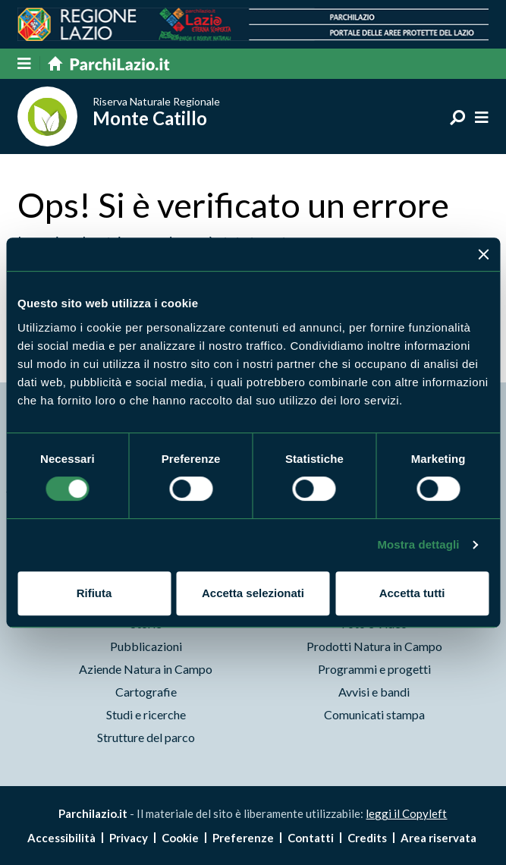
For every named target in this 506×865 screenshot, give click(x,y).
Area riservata (438, 838)
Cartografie (146, 691)
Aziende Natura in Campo (145, 669)
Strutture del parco (146, 737)
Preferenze (243, 838)
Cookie (180, 838)
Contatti (311, 838)
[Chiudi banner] (483, 254)
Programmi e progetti (374, 669)
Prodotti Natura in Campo (374, 646)
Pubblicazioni (146, 646)
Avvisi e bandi (374, 691)
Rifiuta (94, 593)
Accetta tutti (412, 593)
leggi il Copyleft (406, 813)
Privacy (128, 838)
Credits (367, 838)
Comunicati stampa (374, 714)
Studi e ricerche (146, 714)
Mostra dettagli (418, 544)
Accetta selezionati (253, 593)
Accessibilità (61, 838)
